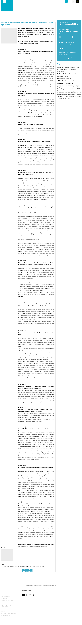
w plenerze (41, 566)
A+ (77, 1)
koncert (61, 44)
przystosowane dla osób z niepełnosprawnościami (19, 566)
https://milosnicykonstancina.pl (70, 81)
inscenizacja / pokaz (68, 44)
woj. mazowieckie (63, 54)
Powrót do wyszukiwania (27, 570)
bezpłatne (35, 566)
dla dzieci (3, 566)
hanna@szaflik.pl (66, 78)
